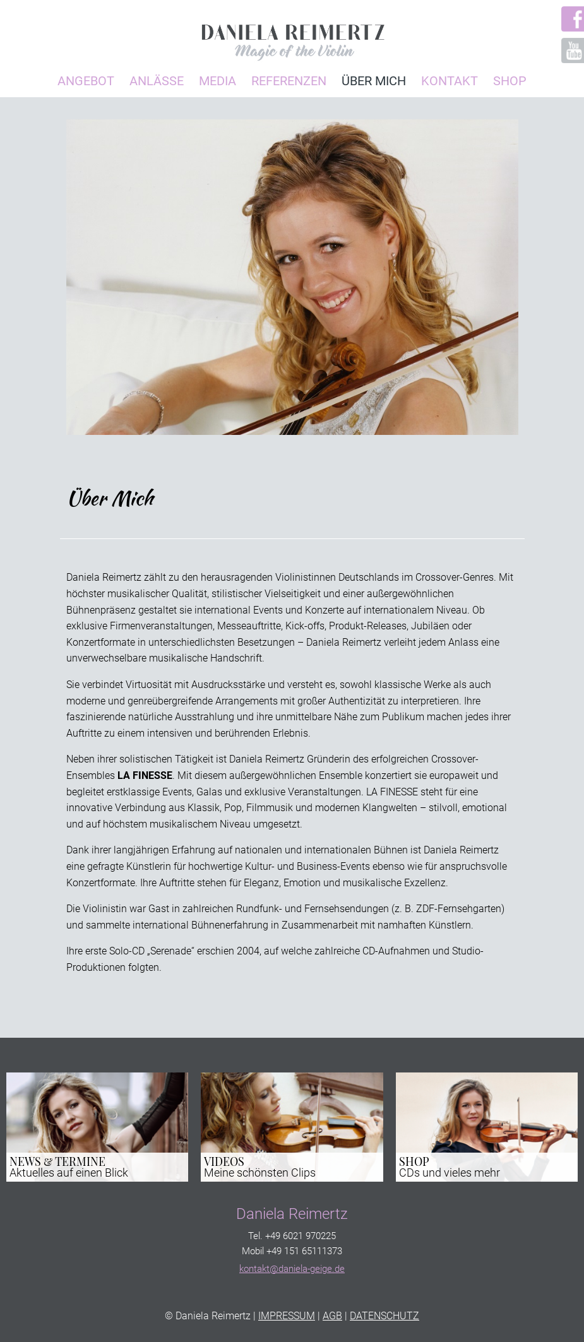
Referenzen (288, 80)
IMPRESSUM (286, 1316)
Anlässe (156, 80)
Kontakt (449, 80)
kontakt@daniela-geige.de (292, 1268)
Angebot (85, 80)
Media (217, 80)
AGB (332, 1316)
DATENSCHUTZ (384, 1316)
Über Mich (374, 80)
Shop (510, 80)
